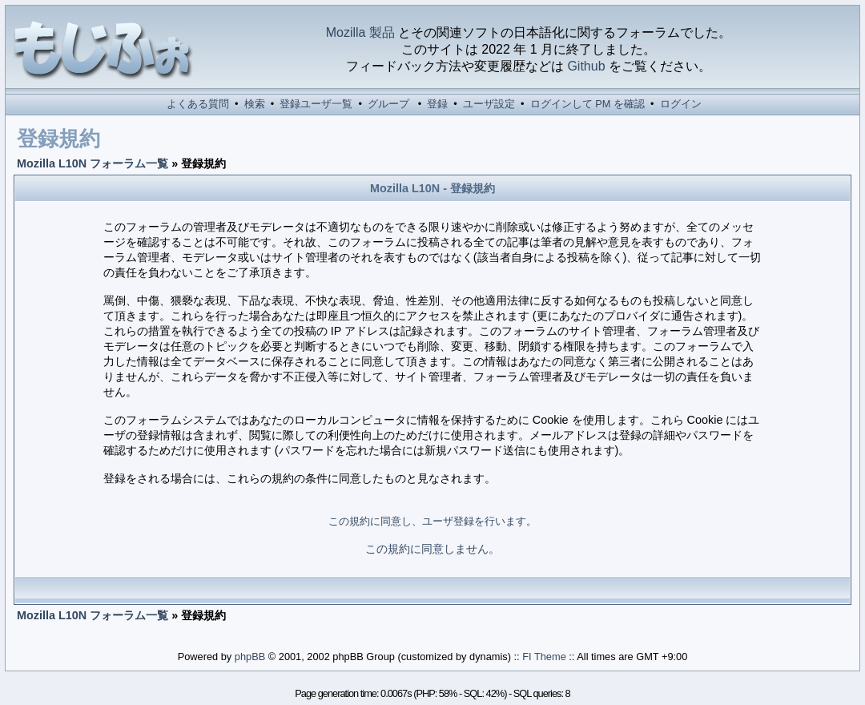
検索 (254, 104)
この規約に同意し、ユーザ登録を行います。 (432, 521)
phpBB (250, 657)
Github (586, 66)
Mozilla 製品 (360, 32)
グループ (388, 104)
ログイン (681, 104)
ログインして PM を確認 (587, 104)
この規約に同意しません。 (432, 548)
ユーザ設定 (489, 104)
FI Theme (544, 657)
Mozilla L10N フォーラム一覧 (92, 163)
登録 (437, 104)
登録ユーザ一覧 (316, 104)
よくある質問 (198, 104)
